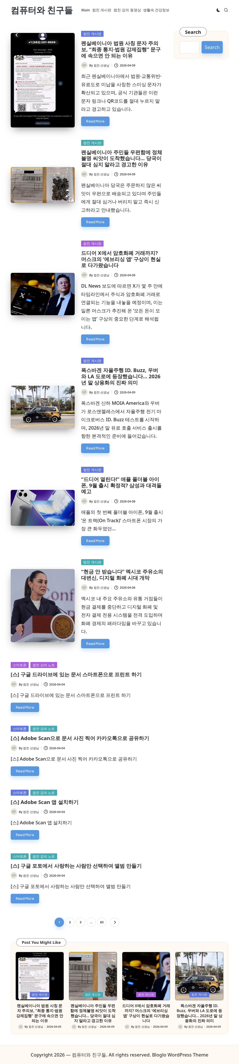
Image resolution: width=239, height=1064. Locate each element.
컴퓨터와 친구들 (42, 10)
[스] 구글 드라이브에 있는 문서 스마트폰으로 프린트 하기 (76, 674)
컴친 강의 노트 (44, 665)
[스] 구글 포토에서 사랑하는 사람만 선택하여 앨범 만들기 (76, 865)
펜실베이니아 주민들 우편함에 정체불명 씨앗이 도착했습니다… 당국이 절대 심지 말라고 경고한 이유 (121, 158)
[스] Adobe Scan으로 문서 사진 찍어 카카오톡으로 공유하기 (80, 738)
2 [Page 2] (70, 922)
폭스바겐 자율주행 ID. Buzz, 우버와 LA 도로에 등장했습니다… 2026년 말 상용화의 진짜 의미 (120, 376)
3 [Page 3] (80, 922)
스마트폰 (20, 665)
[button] (114, 922)
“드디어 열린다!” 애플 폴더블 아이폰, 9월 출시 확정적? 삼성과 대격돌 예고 (121, 485)
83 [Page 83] (102, 922)
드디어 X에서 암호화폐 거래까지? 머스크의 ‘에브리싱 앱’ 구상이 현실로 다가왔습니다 (120, 259)
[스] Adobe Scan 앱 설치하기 (45, 801)
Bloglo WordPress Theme (180, 1054)
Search (193, 32)
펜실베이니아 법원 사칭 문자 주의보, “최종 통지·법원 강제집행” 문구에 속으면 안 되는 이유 (121, 49)
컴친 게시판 (92, 33)
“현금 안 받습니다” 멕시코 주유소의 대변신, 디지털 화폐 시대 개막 (122, 574)
